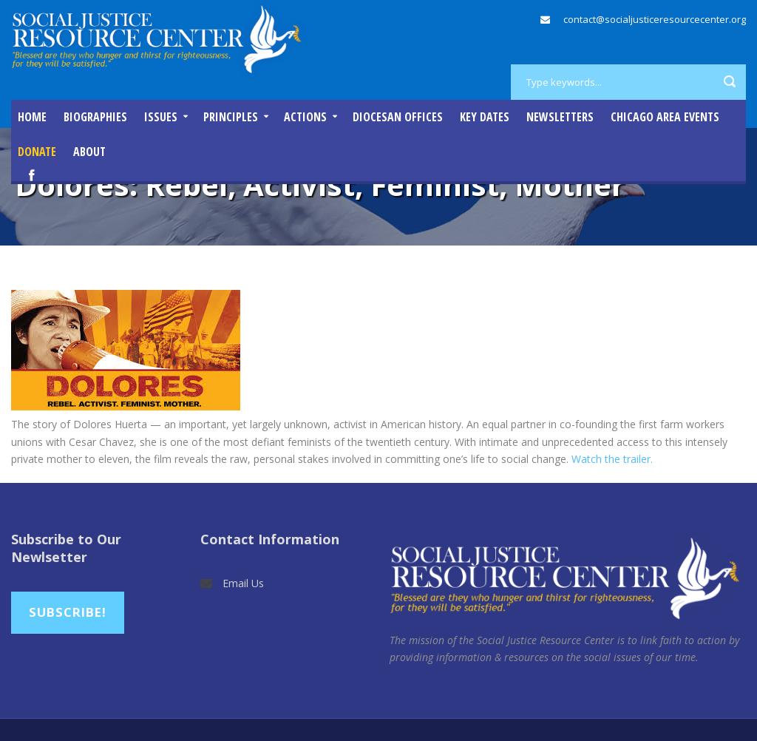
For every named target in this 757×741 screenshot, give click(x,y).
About (89, 151)
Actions (305, 117)
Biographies (95, 117)
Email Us (243, 583)
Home (32, 117)
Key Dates (484, 117)
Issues (160, 117)
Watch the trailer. (612, 459)
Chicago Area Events (665, 117)
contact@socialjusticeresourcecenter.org (654, 19)
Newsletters (560, 117)
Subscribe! (67, 611)
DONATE (37, 151)
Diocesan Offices (398, 117)
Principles (230, 117)
